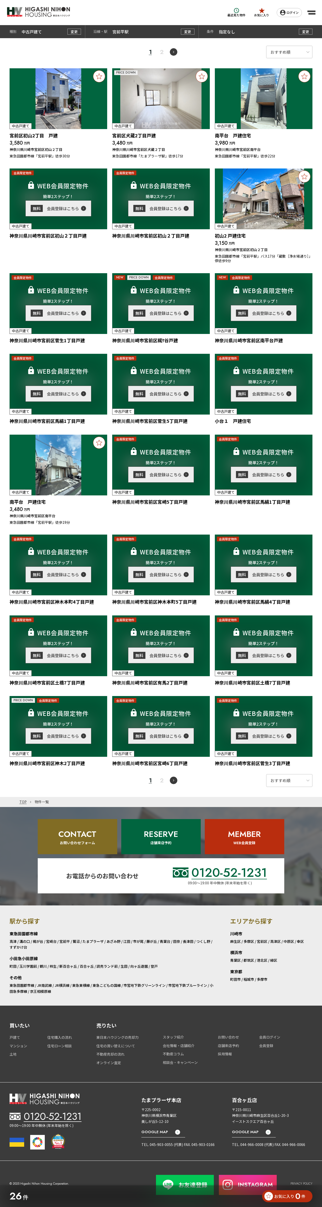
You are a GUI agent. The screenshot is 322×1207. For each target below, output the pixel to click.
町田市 (235, 979)
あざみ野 (113, 941)
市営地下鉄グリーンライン (145, 985)
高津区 (275, 941)
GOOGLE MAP (154, 1132)
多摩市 (262, 979)
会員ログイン (269, 1037)
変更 (74, 31)
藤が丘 (151, 941)
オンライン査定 (108, 1062)
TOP (23, 802)
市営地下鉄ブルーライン (187, 985)
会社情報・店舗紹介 (178, 1045)
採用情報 (225, 1053)
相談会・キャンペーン (180, 1062)
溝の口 (24, 941)
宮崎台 (51, 941)
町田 (13, 966)
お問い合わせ (228, 1037)
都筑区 (249, 960)
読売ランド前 (107, 966)
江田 (126, 941)
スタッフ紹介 (173, 1037)
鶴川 (43, 966)
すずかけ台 (18, 947)
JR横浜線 (62, 985)
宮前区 (262, 941)
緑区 (273, 960)
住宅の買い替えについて (115, 1045)
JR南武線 (44, 985)
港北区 (262, 960)
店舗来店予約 (228, 1045)
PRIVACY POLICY (301, 1184)
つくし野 (203, 941)
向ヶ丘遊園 (139, 966)
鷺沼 (76, 941)
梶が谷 (38, 941)
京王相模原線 (40, 991)
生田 (124, 966)
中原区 (289, 941)
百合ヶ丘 (87, 966)
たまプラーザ (93, 941)
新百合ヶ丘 (68, 966)
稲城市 (249, 979)
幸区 (300, 941)
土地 (13, 1054)
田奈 (176, 941)
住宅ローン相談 (59, 1045)
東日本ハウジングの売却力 (117, 1037)
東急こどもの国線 (107, 985)
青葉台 (165, 941)
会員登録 (266, 1045)
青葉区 (235, 960)
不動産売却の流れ (110, 1054)
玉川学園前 (28, 966)
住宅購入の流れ (59, 1037)
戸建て (15, 1037)
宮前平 (64, 941)
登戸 (154, 966)
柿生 (53, 966)
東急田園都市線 (22, 985)
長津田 (188, 941)
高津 (13, 941)
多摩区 (249, 941)
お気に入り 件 (284, 1196)
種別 (13, 31)
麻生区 (235, 941)
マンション (18, 1045)
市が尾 (138, 941)
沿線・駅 (100, 31)
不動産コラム (173, 1053)
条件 (210, 31)
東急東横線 (81, 985)
